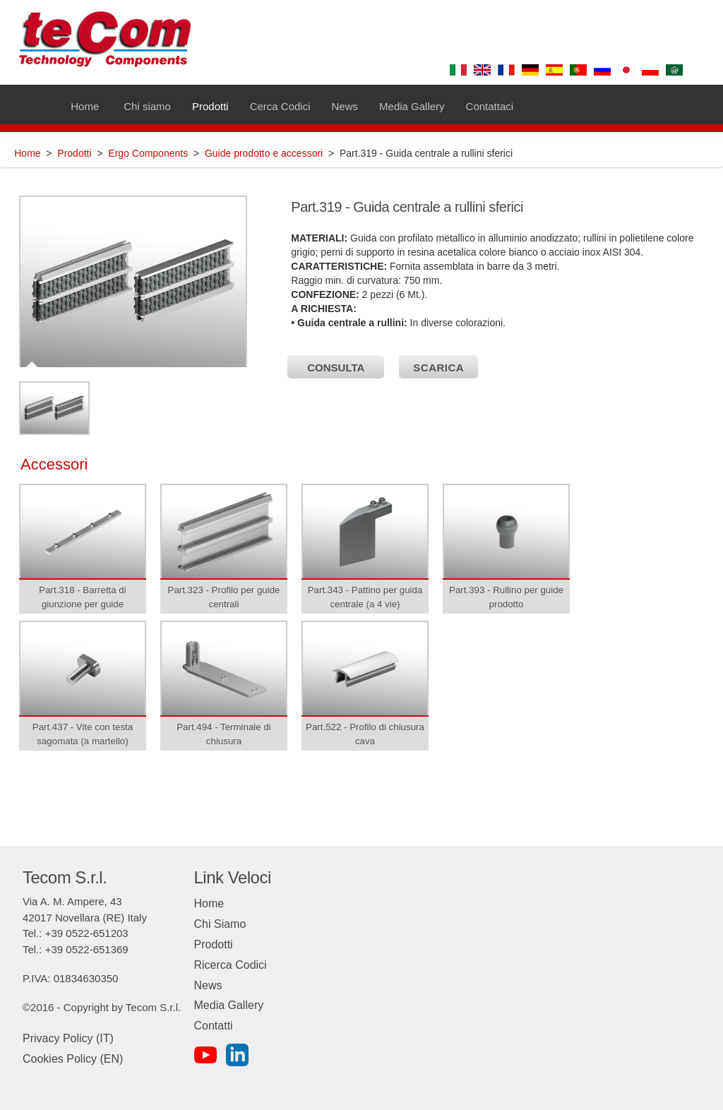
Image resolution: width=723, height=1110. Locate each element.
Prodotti (74, 153)
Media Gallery (229, 1005)
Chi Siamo (220, 924)
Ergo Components (148, 153)
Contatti (213, 1026)
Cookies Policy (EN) (73, 1059)
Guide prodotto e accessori (264, 153)
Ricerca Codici (230, 965)
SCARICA (438, 368)
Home (27, 153)
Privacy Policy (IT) (68, 1038)
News (208, 985)
